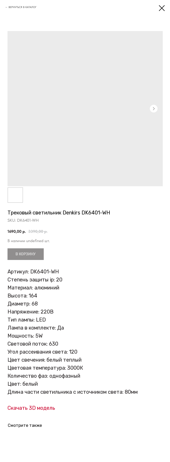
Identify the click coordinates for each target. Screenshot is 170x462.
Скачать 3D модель (31, 408)
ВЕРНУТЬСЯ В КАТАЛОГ (22, 7)
